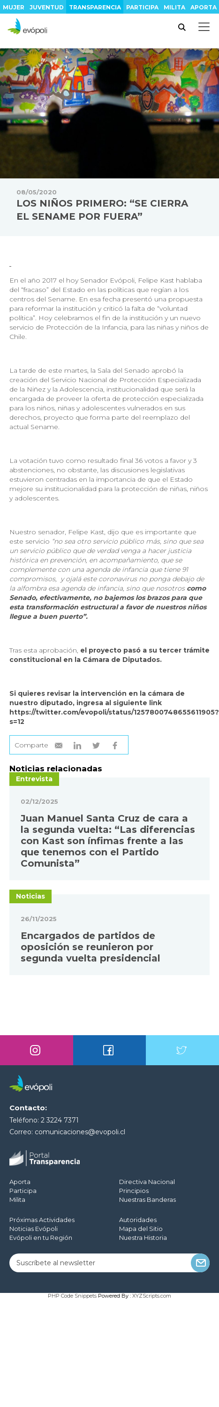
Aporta (203, 7)
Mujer (13, 7)
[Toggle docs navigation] (203, 26)
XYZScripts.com (151, 1295)
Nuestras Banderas (147, 1199)
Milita (174, 7)
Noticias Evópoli (33, 1228)
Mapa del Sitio (141, 1228)
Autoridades (138, 1219)
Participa (142, 7)
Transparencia (95, 7)
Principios (134, 1190)
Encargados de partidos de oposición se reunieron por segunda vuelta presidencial (90, 947)
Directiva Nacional (147, 1181)
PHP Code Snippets (72, 1295)
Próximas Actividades (42, 1219)
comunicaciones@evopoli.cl (80, 1132)
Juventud (47, 7)
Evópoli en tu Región (40, 1237)
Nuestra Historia (143, 1237)
